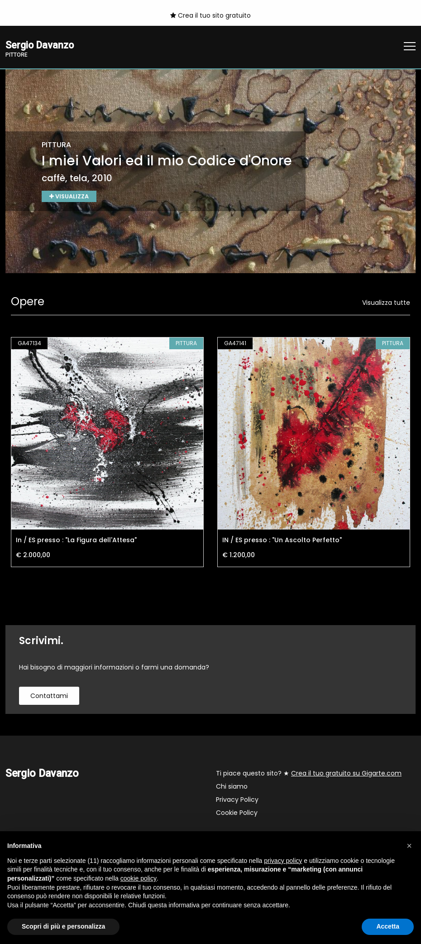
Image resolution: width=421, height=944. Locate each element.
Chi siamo (232, 787)
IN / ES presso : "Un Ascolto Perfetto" (282, 540)
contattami (49, 696)
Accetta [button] (387, 926)
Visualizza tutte (386, 303)
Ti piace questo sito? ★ (309, 774)
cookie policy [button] (138, 878)
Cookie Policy (237, 813)
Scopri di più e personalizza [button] (63, 926)
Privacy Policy (237, 800)
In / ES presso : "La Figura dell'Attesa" (76, 540)
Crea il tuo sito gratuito (210, 15)
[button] (409, 845)
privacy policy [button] (283, 860)
